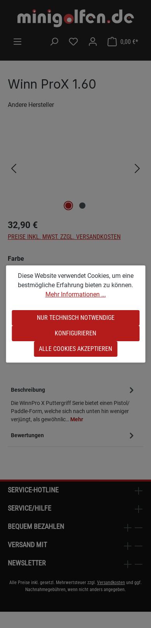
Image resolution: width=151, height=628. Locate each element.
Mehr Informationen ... (75, 294)
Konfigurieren (75, 333)
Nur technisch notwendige (76, 317)
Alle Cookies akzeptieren (75, 348)
